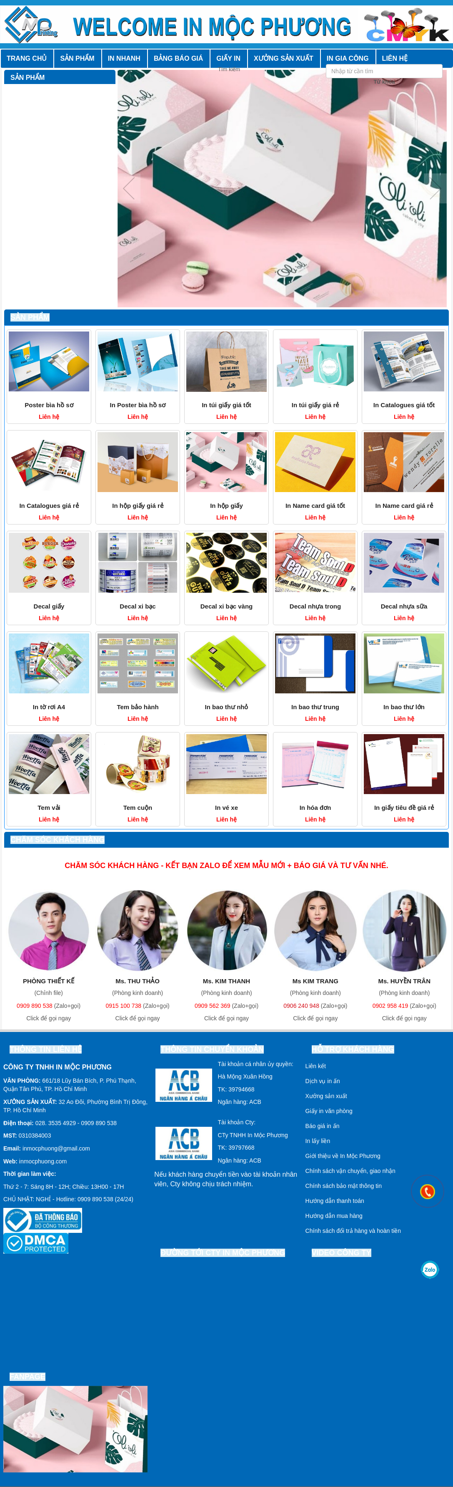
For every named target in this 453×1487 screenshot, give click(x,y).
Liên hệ (395, 58)
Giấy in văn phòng (329, 1111)
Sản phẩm (77, 58)
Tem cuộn (138, 807)
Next (435, 188)
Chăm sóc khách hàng (57, 840)
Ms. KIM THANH (226, 981)
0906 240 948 (301, 1005)
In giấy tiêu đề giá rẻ (404, 807)
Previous (129, 188)
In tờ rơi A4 (49, 706)
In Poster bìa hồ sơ (138, 404)
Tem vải (49, 807)
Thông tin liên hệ (46, 1049)
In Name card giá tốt (315, 505)
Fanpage (27, 1377)
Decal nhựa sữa (404, 606)
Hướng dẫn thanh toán (334, 1201)
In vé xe (226, 807)
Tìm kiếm (437, 69)
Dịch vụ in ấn (322, 1081)
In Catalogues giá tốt (404, 404)
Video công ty (341, 1253)
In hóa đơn (315, 807)
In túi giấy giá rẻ (315, 404)
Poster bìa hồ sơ (49, 404)
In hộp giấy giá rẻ (137, 505)
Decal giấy (49, 606)
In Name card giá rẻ (404, 505)
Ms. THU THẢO (137, 981)
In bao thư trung (315, 706)
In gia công (348, 58)
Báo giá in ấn (322, 1126)
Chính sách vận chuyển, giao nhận (350, 1171)
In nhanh (124, 58)
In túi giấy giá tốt (226, 404)
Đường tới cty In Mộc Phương (222, 1253)
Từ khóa (384, 82)
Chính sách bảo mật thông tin (343, 1186)
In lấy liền (317, 1141)
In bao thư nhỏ (226, 706)
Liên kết (315, 1066)
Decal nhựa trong (315, 606)
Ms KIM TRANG (315, 981)
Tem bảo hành (137, 706)
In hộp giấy (226, 505)
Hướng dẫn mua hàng (334, 1215)
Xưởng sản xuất (283, 58)
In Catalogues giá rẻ (48, 505)
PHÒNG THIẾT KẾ (49, 981)
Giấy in (228, 58)
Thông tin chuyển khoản (212, 1049)
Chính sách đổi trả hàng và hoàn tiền (353, 1230)
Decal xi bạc (137, 606)
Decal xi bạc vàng (226, 606)
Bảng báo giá (178, 58)
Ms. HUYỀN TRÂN (404, 981)
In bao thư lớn (404, 706)
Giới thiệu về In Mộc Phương (342, 1156)
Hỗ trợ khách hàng (353, 1049)
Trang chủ (27, 58)
